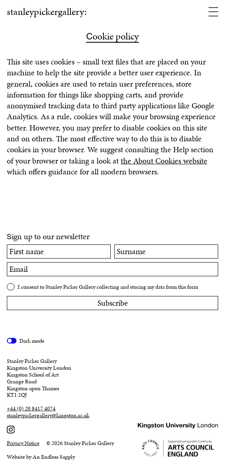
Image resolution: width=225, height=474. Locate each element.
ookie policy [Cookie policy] (112, 37)
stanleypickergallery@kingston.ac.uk (48, 415)
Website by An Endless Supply (41, 457)
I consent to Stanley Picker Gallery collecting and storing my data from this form (108, 287)
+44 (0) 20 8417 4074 (31, 409)
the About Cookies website (164, 160)
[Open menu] (213, 12)
